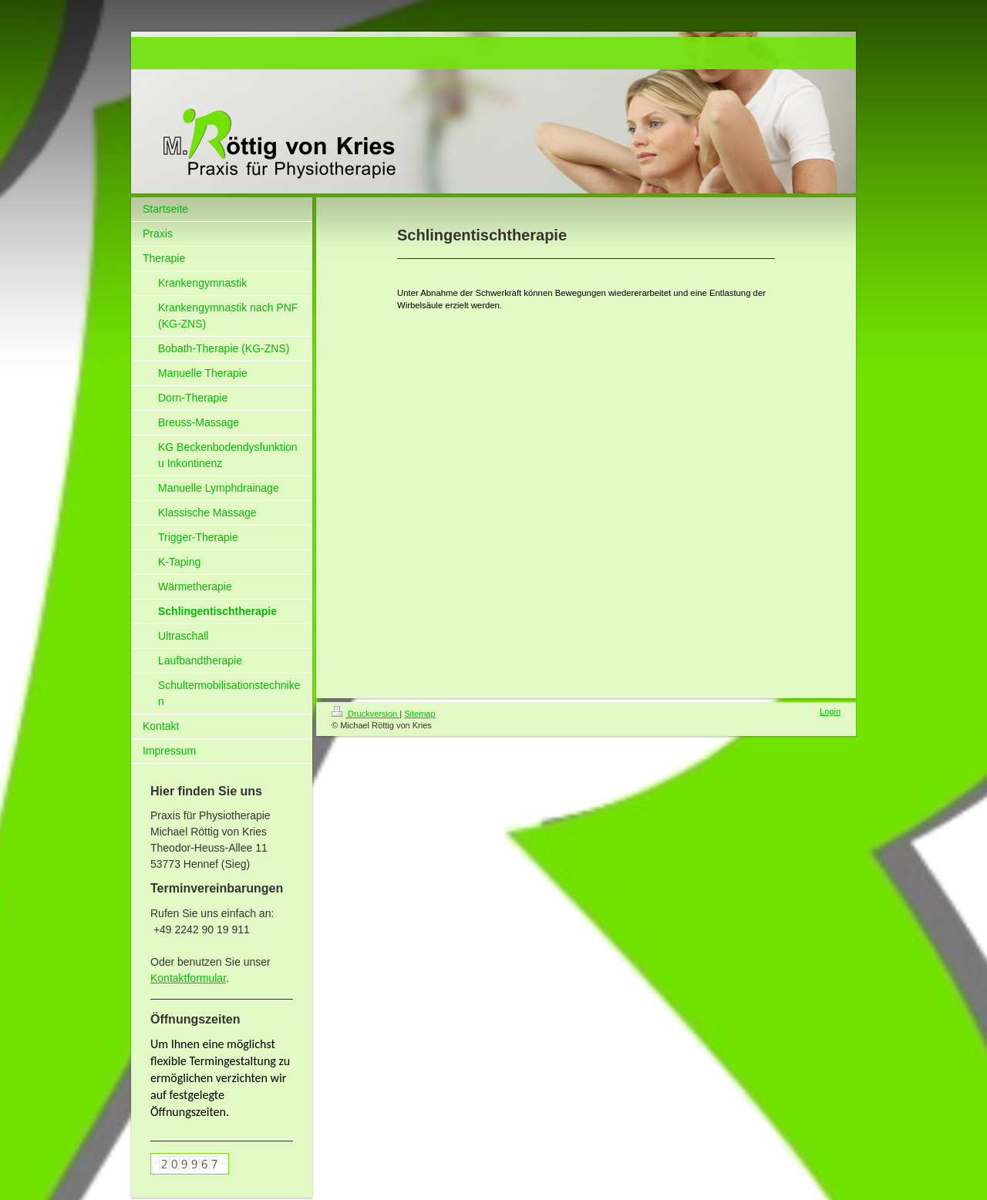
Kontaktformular (188, 978)
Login (830, 711)
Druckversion (365, 713)
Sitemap (419, 713)
